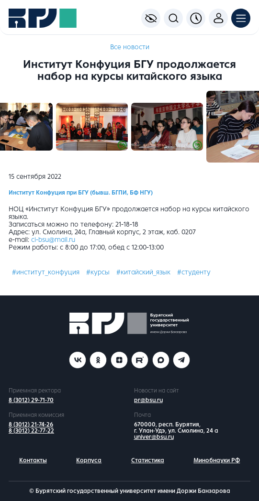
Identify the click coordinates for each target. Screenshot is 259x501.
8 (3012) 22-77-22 (31, 431)
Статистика (147, 460)
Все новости (129, 47)
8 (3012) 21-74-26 (31, 424)
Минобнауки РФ (216, 460)
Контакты (33, 460)
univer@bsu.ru (154, 437)
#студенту (194, 272)
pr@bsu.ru (148, 400)
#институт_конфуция (45, 272)
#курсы (98, 272)
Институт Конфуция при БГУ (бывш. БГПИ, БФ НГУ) (81, 193)
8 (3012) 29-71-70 (31, 400)
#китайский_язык (143, 272)
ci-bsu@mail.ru (53, 239)
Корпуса (88, 460)
